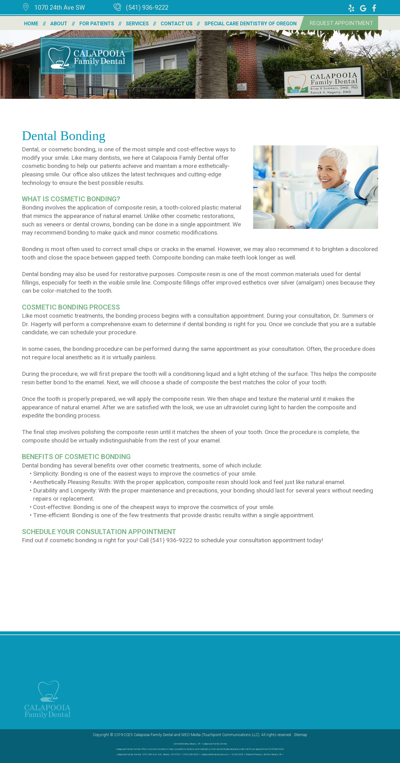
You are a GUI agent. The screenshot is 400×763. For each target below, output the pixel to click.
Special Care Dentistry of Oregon (250, 24)
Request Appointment (341, 23)
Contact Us (176, 24)
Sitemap (300, 735)
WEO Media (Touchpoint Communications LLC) (220, 735)
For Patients (96, 24)
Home (31, 24)
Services (137, 24)
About (59, 24)
